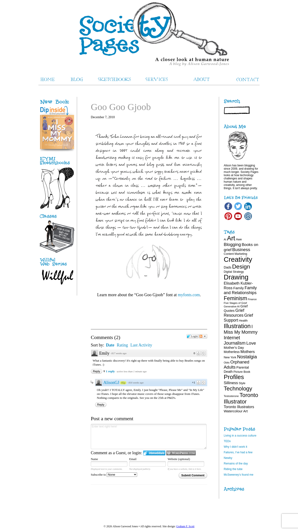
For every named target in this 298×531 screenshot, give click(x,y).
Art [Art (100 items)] (231, 238)
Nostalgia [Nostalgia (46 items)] (247, 356)
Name (94, 459)
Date (110, 345)
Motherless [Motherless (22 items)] (232, 352)
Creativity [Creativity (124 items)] (238, 259)
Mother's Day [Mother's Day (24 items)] (234, 348)
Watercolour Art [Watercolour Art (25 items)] (236, 411)
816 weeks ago (136, 382)
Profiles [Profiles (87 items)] (234, 376)
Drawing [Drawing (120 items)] (236, 277)
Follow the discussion (203, 336)
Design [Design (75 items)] (241, 266)
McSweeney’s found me (238, 474)
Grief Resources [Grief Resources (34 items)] (234, 313)
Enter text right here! (149, 436)
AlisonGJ (111, 382)
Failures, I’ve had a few (238, 452)
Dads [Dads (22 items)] (227, 267)
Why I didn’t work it (235, 446)
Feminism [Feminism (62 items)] (235, 298)
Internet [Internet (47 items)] (232, 337)
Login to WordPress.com (181, 452)
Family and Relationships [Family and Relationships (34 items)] (240, 290)
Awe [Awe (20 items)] (239, 239)
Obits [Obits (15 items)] (227, 362)
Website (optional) (179, 459)
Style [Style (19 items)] (242, 383)
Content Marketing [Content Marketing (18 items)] (235, 253)
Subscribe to (114, 474)
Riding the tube (233, 469)
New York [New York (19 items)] (230, 357)
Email (132, 459)
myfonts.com (189, 294)
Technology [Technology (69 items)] (238, 388)
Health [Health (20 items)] (243, 320)
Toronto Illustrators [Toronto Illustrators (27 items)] (239, 407)
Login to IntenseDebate (154, 452)
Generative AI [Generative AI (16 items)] (232, 306)
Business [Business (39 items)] (241, 249)
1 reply (111, 371)
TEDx (227, 441)
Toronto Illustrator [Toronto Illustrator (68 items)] (241, 398)
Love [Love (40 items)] (251, 343)
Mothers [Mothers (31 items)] (247, 352)
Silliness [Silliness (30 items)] (231, 383)
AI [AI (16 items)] (225, 239)
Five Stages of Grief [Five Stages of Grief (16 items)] (235, 303)
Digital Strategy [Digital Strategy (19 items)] (234, 271)
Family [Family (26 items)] (238, 288)
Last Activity (141, 345)
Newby (228, 458)
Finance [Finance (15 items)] (252, 299)
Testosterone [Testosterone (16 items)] (231, 396)
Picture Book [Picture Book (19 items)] (242, 371)
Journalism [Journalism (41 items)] (235, 343)
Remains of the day (236, 463)
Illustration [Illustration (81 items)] (237, 326)
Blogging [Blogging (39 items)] (232, 244)
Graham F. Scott (185, 526)
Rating (122, 345)
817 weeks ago (119, 353)
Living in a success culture (240, 435)
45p (123, 382)
